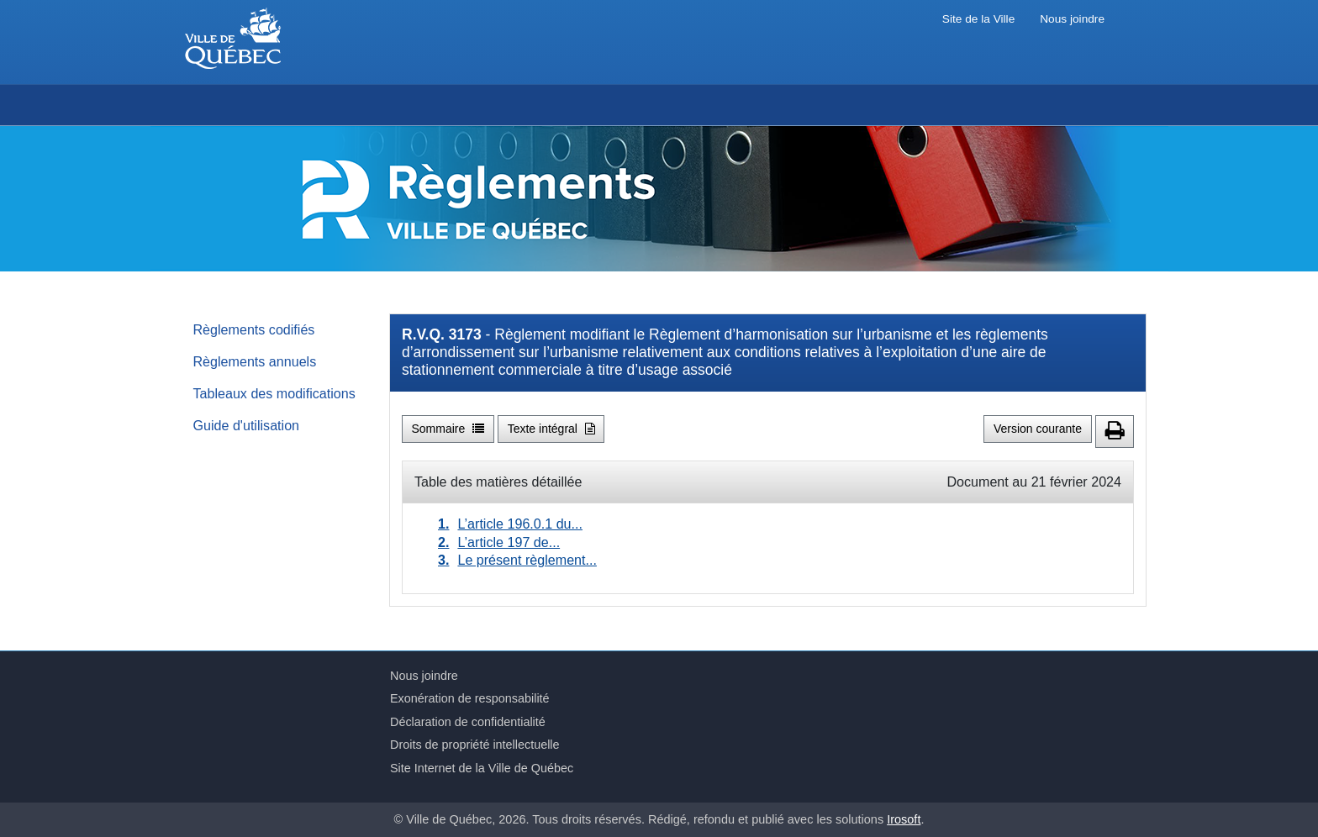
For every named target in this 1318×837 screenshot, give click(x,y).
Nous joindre (1072, 19)
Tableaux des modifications (274, 393)
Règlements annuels (255, 361)
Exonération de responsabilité (470, 698)
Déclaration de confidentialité (468, 722)
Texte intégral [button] (551, 428)
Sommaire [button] (448, 428)
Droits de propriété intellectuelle (475, 744)
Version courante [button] (1038, 428)
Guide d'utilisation (246, 425)
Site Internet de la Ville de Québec (481, 768)
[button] (1114, 431)
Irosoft (903, 819)
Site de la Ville (978, 19)
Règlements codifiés (254, 329)
